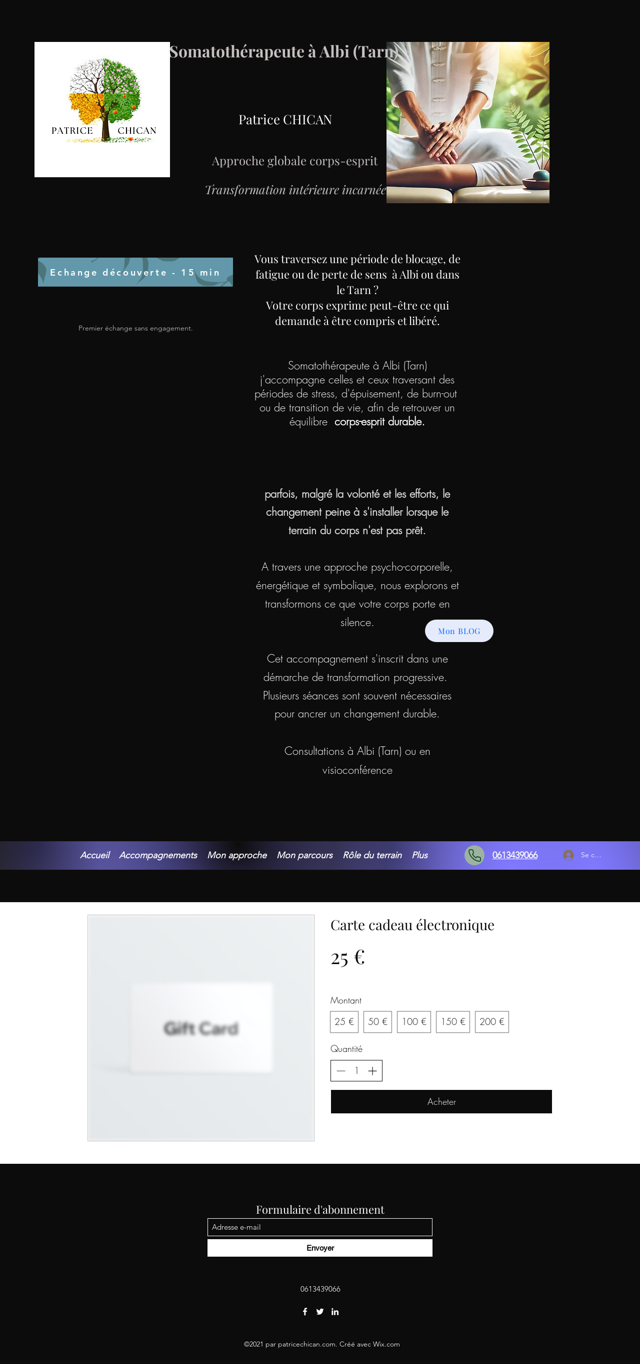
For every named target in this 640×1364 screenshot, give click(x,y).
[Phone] (474, 855)
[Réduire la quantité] (341, 1070)
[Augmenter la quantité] (372, 1070)
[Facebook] (305, 1312)
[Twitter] (320, 1312)
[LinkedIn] (335, 1312)
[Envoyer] (320, 1248)
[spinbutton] (357, 1070)
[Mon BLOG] (459, 631)
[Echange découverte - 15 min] (135, 272)
